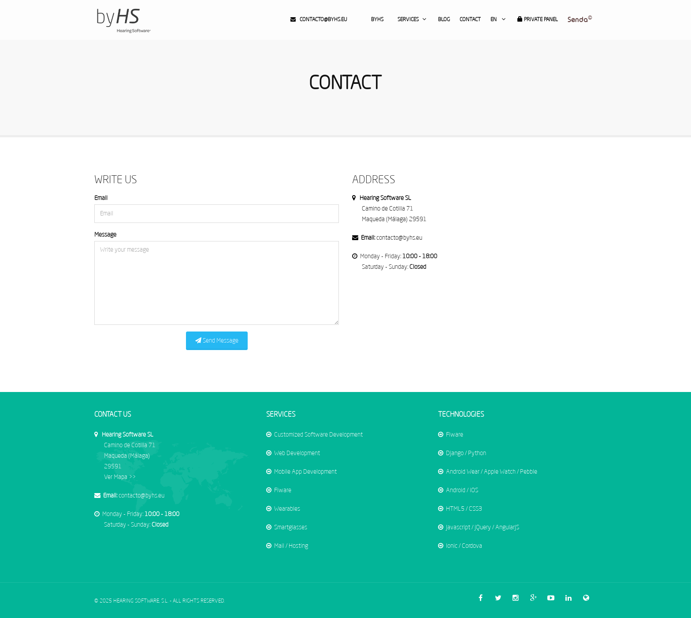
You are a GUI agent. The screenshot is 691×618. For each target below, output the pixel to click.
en (499, 19)
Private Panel (537, 19)
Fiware (283, 490)
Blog (444, 20)
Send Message (216, 340)
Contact (470, 20)
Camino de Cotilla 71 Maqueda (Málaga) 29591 (394, 208)
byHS (377, 20)
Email (101, 198)
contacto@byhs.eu (318, 20)
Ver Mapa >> (130, 456)
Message (105, 235)
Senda (580, 19)
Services (413, 19)
